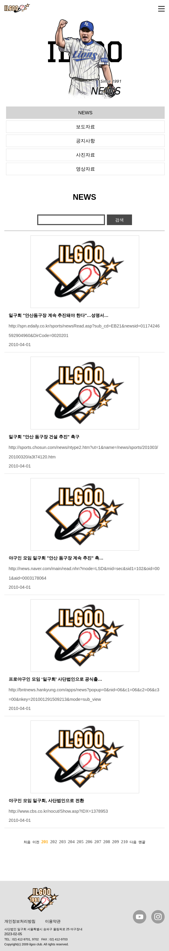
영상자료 (85, 169)
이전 (35, 842)
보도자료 (85, 126)
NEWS (85, 112)
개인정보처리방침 (19, 921)
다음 (133, 842)
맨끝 (141, 842)
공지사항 (85, 140)
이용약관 (53, 921)
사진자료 (85, 155)
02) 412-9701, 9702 (25, 939)
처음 (27, 842)
